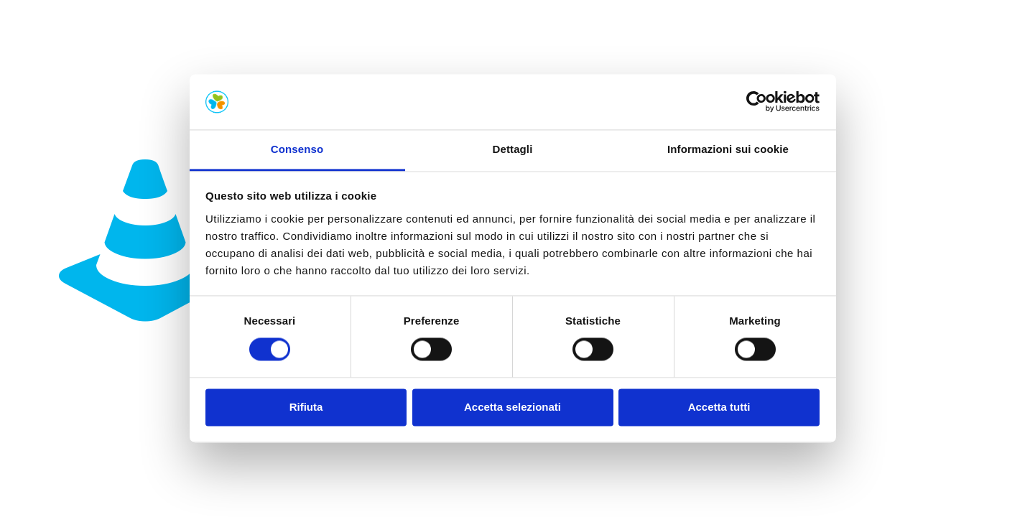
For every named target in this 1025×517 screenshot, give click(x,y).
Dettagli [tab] (513, 149)
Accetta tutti (719, 407)
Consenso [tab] (297, 149)
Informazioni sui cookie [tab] (728, 149)
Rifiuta (306, 407)
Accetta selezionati (512, 407)
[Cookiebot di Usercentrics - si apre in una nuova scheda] (757, 102)
